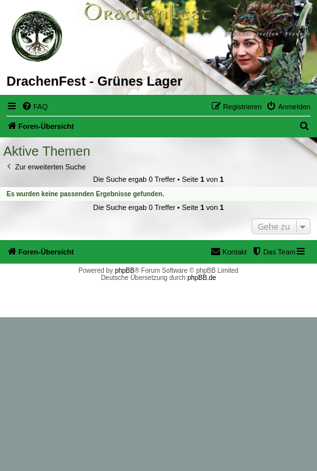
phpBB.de (202, 277)
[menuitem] (35, 106)
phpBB (125, 270)
